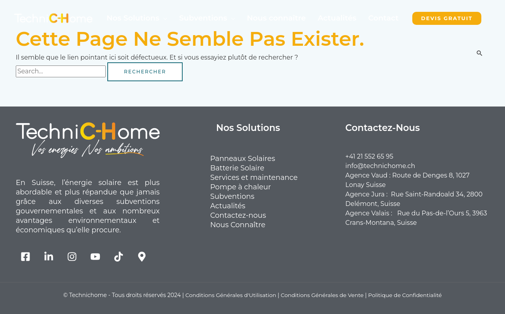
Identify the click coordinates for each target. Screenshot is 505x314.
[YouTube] (95, 256)
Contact (383, 17)
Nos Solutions (133, 17)
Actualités (337, 17)
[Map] (142, 256)
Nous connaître (276, 17)
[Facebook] (25, 256)
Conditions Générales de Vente (322, 295)
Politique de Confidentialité (407, 295)
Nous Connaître (247, 225)
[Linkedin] (48, 256)
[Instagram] (72, 256)
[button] (446, 18)
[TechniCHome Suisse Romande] (53, 17)
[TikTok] (118, 256)
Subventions (203, 17)
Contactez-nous (248, 215)
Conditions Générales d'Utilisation (229, 295)
